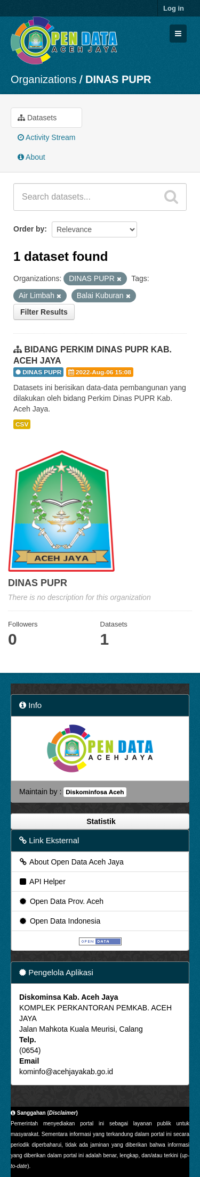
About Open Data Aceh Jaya (71, 862)
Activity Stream (46, 137)
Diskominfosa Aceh (95, 792)
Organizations (43, 79)
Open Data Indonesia (59, 921)
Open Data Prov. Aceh (60, 901)
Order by (28, 229)
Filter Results (44, 312)
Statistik (99, 821)
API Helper (42, 881)
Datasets (37, 117)
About (31, 157)
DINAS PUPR (118, 79)
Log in (173, 8)
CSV (21, 424)
